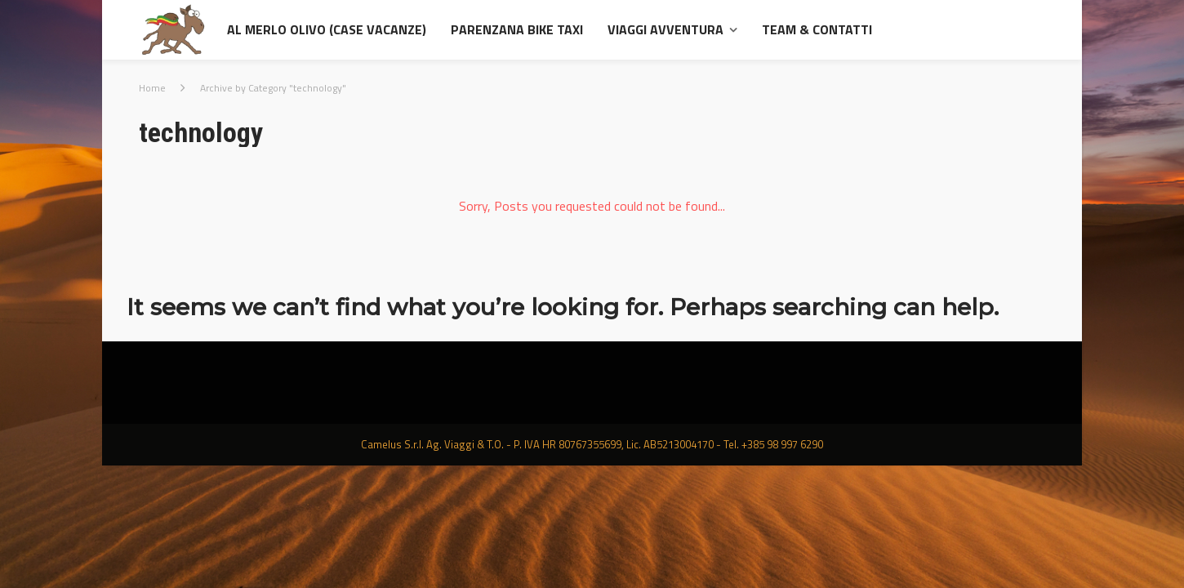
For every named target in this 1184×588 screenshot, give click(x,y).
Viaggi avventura (665, 29)
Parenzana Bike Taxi (517, 29)
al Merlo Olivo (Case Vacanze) (326, 29)
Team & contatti (817, 29)
